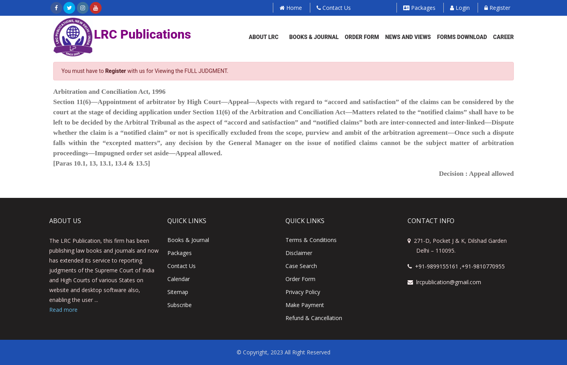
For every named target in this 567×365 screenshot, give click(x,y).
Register (497, 7)
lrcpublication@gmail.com (444, 282)
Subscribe (179, 305)
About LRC (263, 37)
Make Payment (304, 305)
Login (460, 7)
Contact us (181, 266)
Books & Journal (314, 37)
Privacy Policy (302, 292)
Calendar (178, 279)
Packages (419, 7)
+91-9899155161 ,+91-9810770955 (456, 266)
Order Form (362, 37)
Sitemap (177, 292)
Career (503, 37)
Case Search (301, 266)
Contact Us (334, 7)
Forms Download (462, 37)
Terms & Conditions (311, 240)
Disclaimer (298, 253)
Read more (63, 309)
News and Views (408, 37)
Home (291, 7)
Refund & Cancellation (313, 318)
